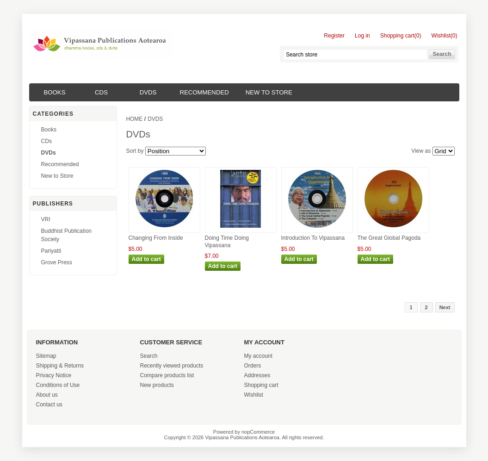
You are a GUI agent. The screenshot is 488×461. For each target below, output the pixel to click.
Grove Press (56, 262)
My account (258, 356)
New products (157, 385)
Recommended (204, 92)
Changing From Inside (156, 238)
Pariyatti (51, 251)
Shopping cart (261, 385)
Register (334, 35)
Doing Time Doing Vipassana (227, 242)
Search (149, 356)
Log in (362, 35)
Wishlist (253, 395)
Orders (252, 365)
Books (55, 92)
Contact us (49, 404)
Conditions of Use (58, 385)
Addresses (257, 375)
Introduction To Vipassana (313, 238)
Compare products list (167, 375)
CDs (101, 92)
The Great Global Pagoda (389, 238)
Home (134, 119)
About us (47, 395)
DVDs (148, 92)
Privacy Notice (54, 375)
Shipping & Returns (60, 365)
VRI (45, 219)
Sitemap (46, 356)
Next (445, 307)
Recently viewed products (172, 365)
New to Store (269, 92)
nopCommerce (258, 432)
